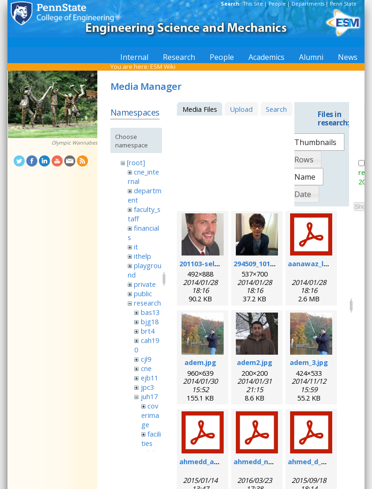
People (277, 3)
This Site (253, 3)
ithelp (142, 256)
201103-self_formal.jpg (218, 263)
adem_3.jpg (309, 362)
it (136, 246)
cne (146, 368)
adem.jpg (200, 362)
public (143, 293)
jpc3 (147, 387)
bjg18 (150, 321)
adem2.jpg (254, 362)
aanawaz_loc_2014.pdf (325, 263)
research (147, 302)
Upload (241, 109)
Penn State (343, 3)
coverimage (150, 415)
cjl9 (146, 359)
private (145, 284)
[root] (136, 162)
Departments (308, 3)
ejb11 (149, 377)
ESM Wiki (162, 66)
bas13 (150, 312)
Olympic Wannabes (74, 142)
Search (276, 109)
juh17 (149, 396)
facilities (151, 438)
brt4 (147, 331)
